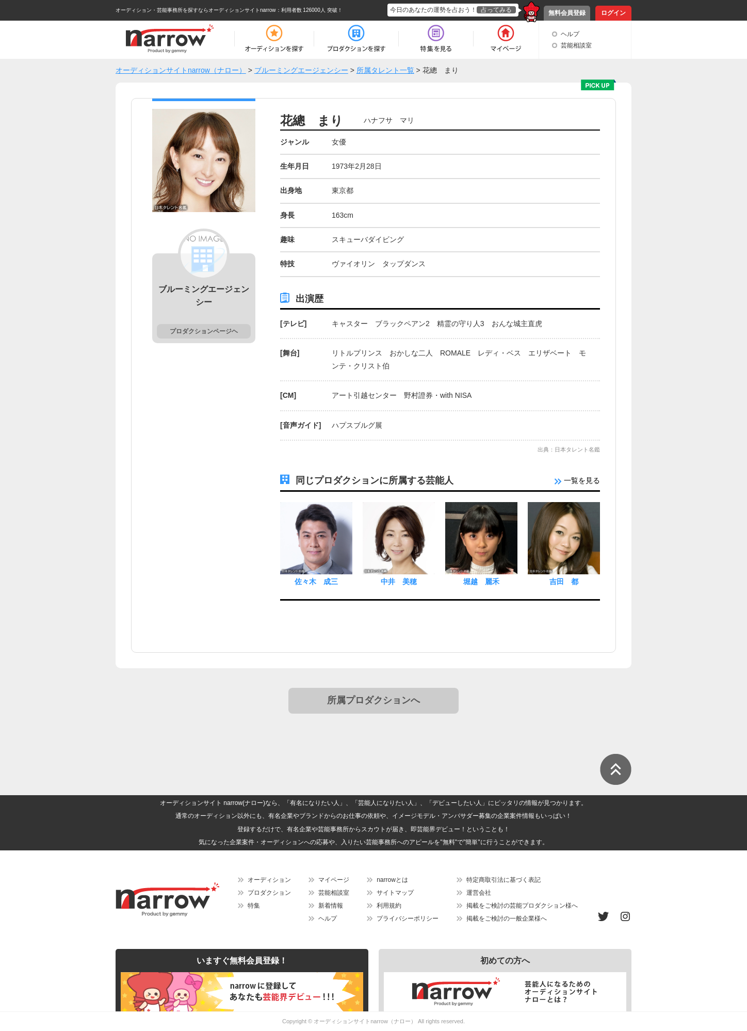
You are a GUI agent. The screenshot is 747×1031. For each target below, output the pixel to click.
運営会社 (478, 892)
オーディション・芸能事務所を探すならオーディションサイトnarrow (196, 10)
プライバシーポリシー (408, 918)
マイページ (333, 879)
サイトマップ (395, 892)
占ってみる (496, 9)
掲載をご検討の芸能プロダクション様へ (522, 905)
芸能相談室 (576, 45)
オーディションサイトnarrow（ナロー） (365, 1021)
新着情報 (330, 905)
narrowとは (392, 879)
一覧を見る (577, 480)
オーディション (269, 879)
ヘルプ (570, 34)
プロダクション (269, 892)
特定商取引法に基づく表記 (503, 879)
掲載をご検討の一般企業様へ (506, 918)
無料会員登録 (567, 13)
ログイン (613, 13)
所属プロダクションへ (373, 700)
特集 (254, 905)
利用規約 (389, 905)
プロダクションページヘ (204, 331)
